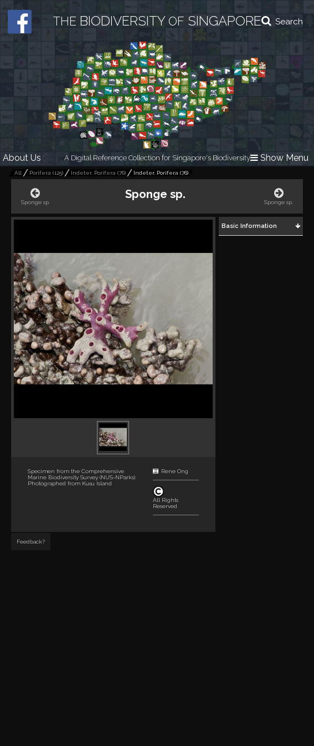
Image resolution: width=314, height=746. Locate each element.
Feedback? (31, 542)
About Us (22, 158)
